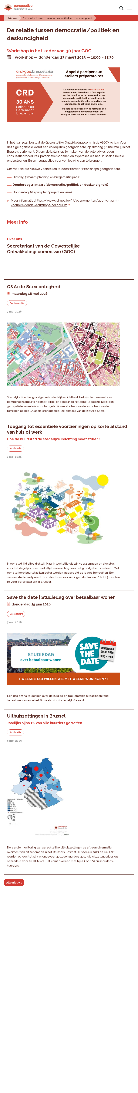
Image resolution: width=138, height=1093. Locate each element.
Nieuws (12, 18)
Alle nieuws (14, 882)
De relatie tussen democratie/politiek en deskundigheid (57, 18)
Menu (129, 6)
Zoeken (121, 8)
